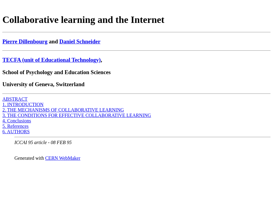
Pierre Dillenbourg (25, 41)
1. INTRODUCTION (23, 104)
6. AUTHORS (16, 131)
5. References (15, 126)
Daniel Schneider (79, 41)
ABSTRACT (15, 99)
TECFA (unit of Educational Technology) (51, 60)
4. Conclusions (16, 120)
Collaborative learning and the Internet (83, 19)
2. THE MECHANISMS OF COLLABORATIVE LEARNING (63, 109)
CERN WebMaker (62, 158)
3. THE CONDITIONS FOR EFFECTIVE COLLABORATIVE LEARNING (76, 115)
